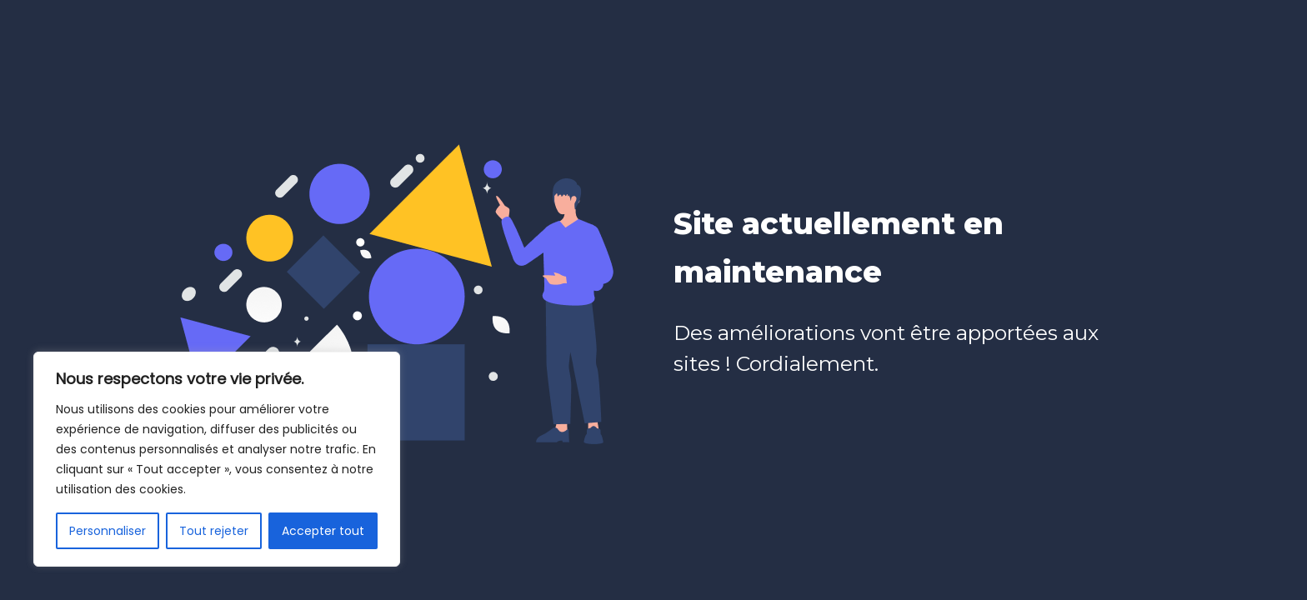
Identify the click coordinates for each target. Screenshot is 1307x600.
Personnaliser (107, 530)
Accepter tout (323, 530)
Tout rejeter (213, 530)
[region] (216, 459)
